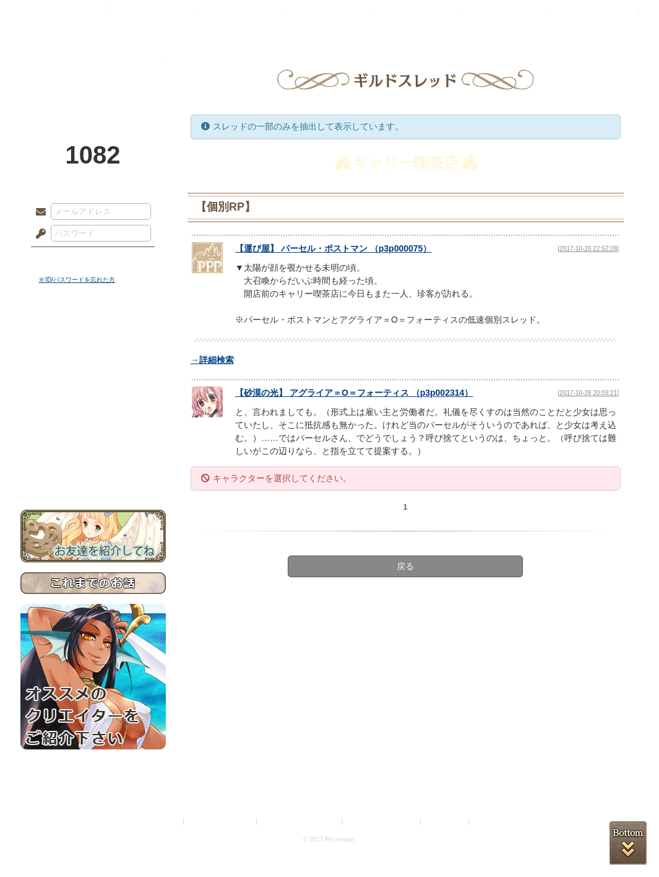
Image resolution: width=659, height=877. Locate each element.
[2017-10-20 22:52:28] (588, 248)
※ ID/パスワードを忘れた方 (77, 279)
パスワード (38, 234)
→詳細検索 (212, 360)
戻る (405, 566)
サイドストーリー (93, 359)
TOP (65, 15)
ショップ (505, 15)
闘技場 (594, 15)
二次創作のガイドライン (382, 821)
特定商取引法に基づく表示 (300, 821)
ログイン (63, 259)
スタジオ (418, 15)
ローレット (242, 15)
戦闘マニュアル (93, 431)
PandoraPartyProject (93, 68)
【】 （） (333, 248)
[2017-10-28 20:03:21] (588, 393)
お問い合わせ (93, 471)
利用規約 (166, 821)
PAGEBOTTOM (628, 843)
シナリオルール (93, 400)
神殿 (154, 15)
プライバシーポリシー (221, 821)
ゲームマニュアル (93, 381)
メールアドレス (38, 212)
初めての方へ (93, 449)
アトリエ (330, 15)
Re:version (490, 821)
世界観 (93, 338)
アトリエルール (93, 415)
